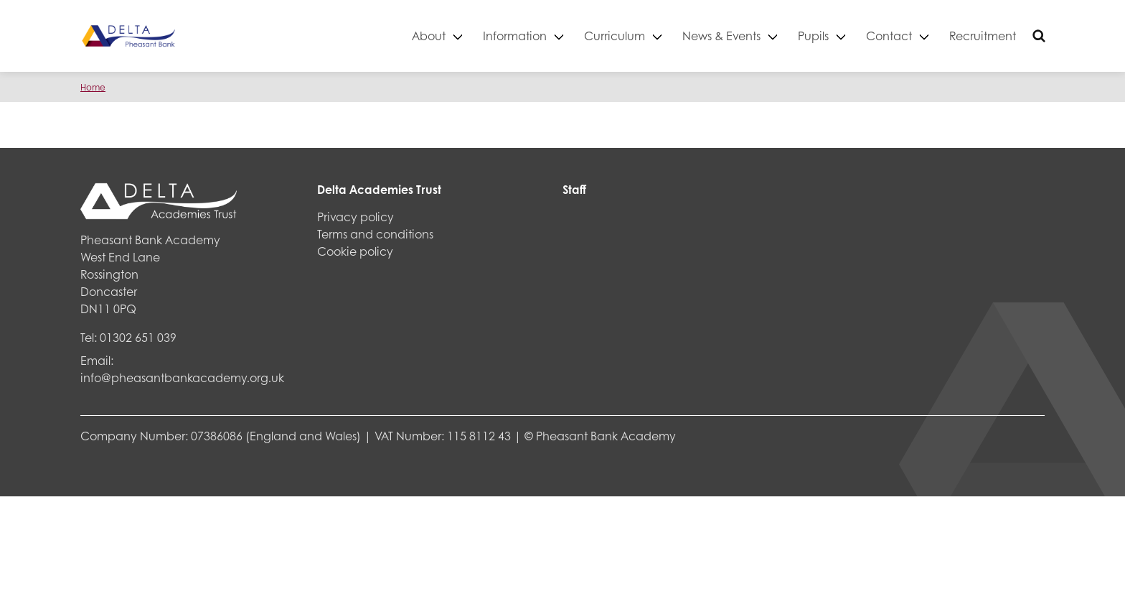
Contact (889, 35)
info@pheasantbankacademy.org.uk (182, 377)
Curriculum (614, 35)
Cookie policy (355, 251)
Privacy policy (355, 216)
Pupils (813, 35)
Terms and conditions (375, 234)
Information (515, 35)
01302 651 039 (138, 337)
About (429, 35)
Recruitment (982, 35)
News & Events (721, 35)
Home (92, 87)
